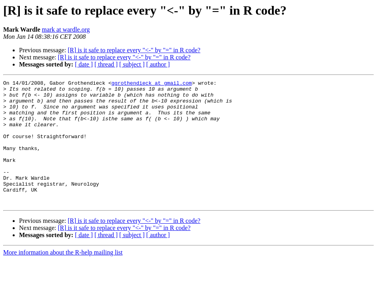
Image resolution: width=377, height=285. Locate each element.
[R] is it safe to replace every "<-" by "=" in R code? (134, 50)
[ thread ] (106, 64)
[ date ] (84, 64)
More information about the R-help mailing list (62, 277)
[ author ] (158, 64)
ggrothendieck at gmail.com (151, 83)
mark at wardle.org (66, 29)
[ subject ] (132, 64)
